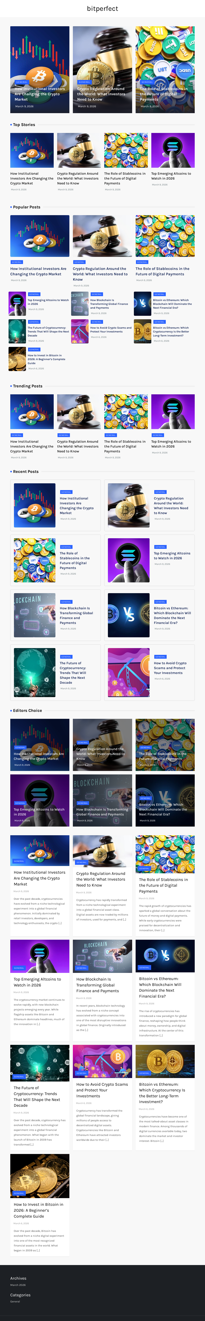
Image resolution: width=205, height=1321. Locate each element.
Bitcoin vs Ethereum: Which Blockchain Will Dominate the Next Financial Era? (172, 304)
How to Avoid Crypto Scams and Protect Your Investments (170, 668)
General (22, 82)
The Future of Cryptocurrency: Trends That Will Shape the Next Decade (48, 331)
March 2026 (18, 1285)
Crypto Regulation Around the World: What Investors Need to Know (101, 94)
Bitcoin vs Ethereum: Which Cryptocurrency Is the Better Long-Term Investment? (171, 331)
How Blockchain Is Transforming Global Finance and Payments (109, 304)
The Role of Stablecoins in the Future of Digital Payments (164, 94)
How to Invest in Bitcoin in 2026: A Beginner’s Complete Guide (46, 359)
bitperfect (102, 8)
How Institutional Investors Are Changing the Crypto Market (40, 94)
